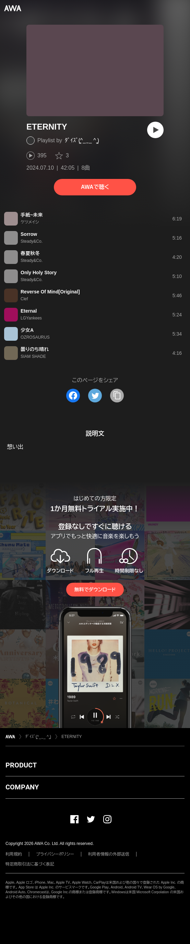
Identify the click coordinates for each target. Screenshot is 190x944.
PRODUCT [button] (21, 765)
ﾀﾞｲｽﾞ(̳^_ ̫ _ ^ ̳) (82, 140)
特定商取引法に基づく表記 (29, 864)
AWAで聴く (95, 187)
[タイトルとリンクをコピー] (117, 395)
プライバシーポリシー (55, 854)
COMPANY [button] (22, 787)
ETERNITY (71, 736)
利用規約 (13, 854)
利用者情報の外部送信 (108, 854)
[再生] (155, 130)
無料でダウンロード (95, 589)
